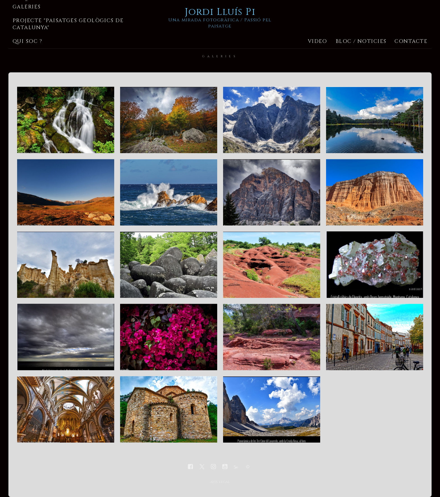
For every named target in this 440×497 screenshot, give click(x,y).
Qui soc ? (27, 41)
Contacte (411, 41)
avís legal (220, 482)
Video (317, 41)
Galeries (27, 6)
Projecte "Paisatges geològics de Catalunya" (68, 24)
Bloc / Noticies (361, 41)
